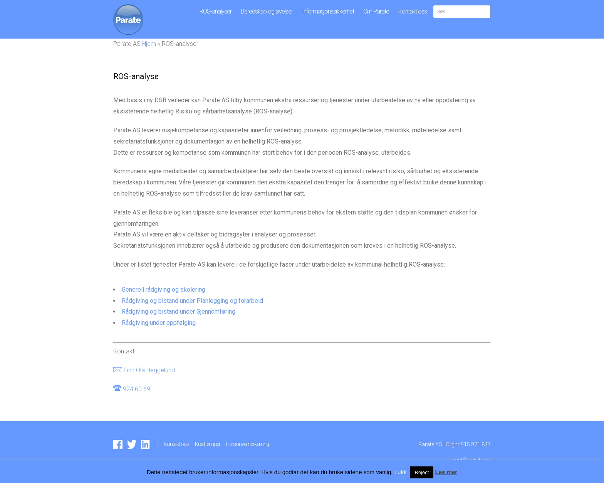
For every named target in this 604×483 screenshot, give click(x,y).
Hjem (149, 43)
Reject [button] (422, 472)
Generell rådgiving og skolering (163, 289)
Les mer (446, 472)
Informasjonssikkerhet (328, 11)
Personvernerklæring (247, 444)
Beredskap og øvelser (267, 11)
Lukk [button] (400, 472)
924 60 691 (138, 389)
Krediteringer (207, 444)
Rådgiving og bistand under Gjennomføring (178, 311)
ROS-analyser (216, 11)
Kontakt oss (412, 11)
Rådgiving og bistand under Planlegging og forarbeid (192, 300)
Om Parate (376, 11)
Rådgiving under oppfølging (159, 322)
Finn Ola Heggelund (149, 370)
